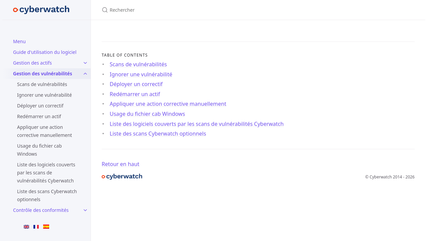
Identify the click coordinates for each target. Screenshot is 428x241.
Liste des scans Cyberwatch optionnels (47, 195)
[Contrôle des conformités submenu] (85, 210)
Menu (19, 41)
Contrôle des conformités (41, 210)
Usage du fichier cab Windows (39, 150)
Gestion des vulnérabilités (42, 73)
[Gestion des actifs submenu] (85, 63)
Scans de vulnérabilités (42, 84)
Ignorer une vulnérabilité (44, 95)
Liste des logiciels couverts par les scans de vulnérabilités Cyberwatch (46, 172)
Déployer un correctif (40, 105)
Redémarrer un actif (39, 116)
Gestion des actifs (32, 63)
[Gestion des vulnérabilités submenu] (85, 73)
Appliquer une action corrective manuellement (44, 131)
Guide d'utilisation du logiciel (45, 52)
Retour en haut (120, 164)
